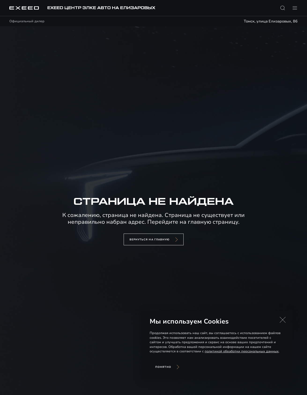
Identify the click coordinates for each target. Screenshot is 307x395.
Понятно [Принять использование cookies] (163, 367)
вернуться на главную (149, 239)
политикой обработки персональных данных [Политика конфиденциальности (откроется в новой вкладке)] (242, 351)
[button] (282, 319)
